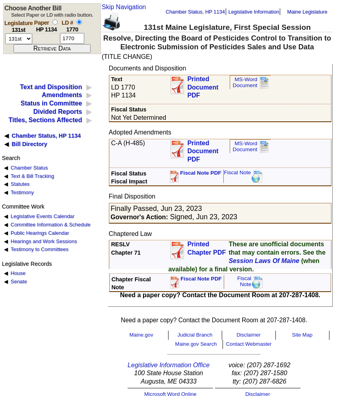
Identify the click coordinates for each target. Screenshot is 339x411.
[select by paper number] (55, 22)
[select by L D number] (79, 22)
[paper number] (46, 38)
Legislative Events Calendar (43, 216)
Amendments (62, 95)
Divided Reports (57, 111)
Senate (19, 281)
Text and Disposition (51, 87)
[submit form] (52, 48)
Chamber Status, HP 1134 (195, 12)
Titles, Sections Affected (45, 120)
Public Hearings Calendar (40, 233)
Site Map (302, 335)
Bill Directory (29, 144)
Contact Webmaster (249, 344)
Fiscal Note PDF (200, 173)
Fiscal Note (237, 172)
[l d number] (72, 38)
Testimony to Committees (39, 249)
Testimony (22, 192)
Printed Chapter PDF (206, 248)
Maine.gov (141, 335)
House (18, 273)
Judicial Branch (194, 335)
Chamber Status (29, 168)
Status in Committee (51, 103)
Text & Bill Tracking (32, 176)
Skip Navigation (124, 7)
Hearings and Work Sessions (44, 241)
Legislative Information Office (168, 365)
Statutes (20, 184)
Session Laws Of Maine (264, 260)
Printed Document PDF (202, 85)
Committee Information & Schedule (51, 225)
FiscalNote (244, 281)
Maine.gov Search (196, 344)
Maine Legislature (307, 12)
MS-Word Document (244, 82)
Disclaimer (248, 335)
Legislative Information (253, 12)
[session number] (18, 38)
